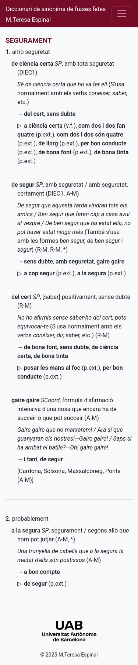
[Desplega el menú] (122, 13)
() (58, 143)
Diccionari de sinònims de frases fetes (56, 9)
